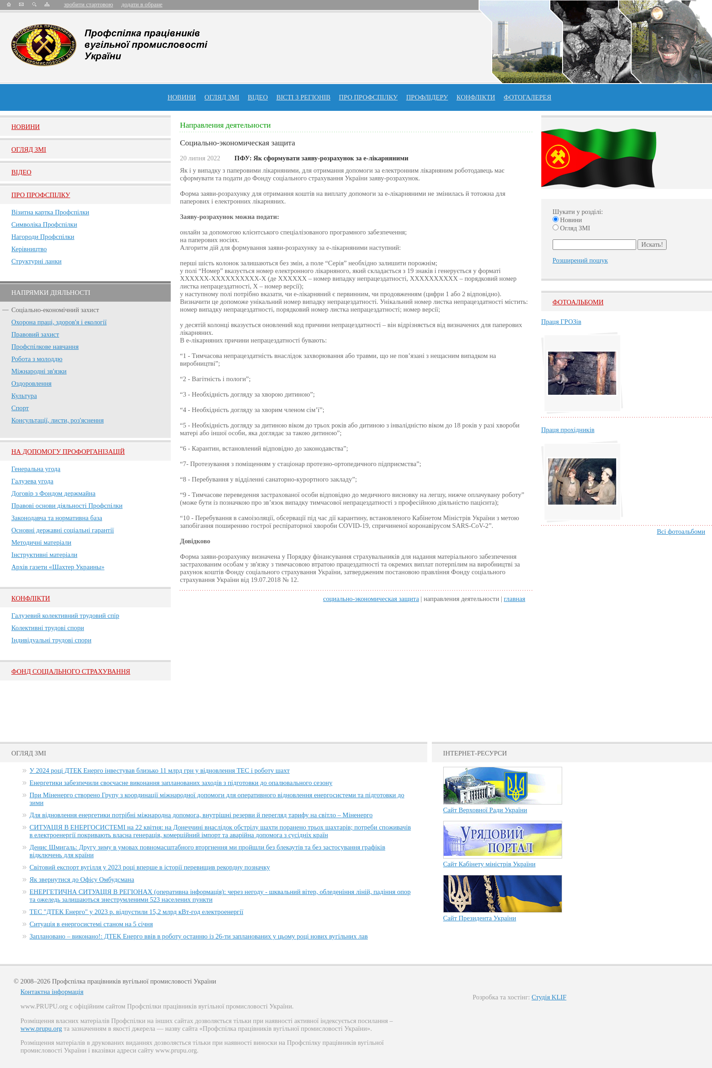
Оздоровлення (31, 383)
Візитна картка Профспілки (50, 212)
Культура (24, 395)
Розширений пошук (580, 260)
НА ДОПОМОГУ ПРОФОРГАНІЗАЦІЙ (68, 451)
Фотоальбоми (578, 302)
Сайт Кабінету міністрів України (489, 864)
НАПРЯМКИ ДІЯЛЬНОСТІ (50, 292)
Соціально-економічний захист (55, 309)
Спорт (20, 408)
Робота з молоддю (36, 359)
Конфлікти (30, 598)
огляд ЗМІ (221, 97)
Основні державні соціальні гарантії (62, 530)
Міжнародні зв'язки (39, 371)
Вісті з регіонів (303, 97)
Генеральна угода (35, 468)
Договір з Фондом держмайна (53, 493)
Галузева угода (32, 481)
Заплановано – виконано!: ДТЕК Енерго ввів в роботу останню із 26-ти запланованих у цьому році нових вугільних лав (199, 936)
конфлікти (475, 97)
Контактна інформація (52, 991)
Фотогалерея (527, 97)
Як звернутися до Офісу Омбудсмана (82, 879)
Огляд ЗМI (28, 149)
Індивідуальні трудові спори (51, 640)
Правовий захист (35, 334)
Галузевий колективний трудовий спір (65, 615)
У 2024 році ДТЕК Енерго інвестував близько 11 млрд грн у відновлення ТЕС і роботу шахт (160, 770)
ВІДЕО (258, 97)
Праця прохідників (567, 429)
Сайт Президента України (479, 918)
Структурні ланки (36, 261)
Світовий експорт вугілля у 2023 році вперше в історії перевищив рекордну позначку (150, 867)
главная (514, 598)
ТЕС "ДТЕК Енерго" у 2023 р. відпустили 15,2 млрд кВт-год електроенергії (136, 911)
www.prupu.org (41, 1028)
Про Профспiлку (40, 195)
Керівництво (29, 249)
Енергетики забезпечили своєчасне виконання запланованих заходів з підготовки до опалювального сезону (181, 782)
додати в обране (141, 4)
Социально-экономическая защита (371, 598)
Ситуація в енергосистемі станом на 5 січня (91, 924)
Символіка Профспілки (44, 224)
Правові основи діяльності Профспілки (67, 505)
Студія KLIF (549, 997)
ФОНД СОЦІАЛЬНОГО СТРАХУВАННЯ (70, 671)
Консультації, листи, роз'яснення (57, 420)
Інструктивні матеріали (44, 554)
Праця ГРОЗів (561, 321)
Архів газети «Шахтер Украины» (57, 567)
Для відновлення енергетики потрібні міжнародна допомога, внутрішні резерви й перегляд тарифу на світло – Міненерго (201, 815)
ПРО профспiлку (368, 97)
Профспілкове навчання (45, 346)
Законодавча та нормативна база (56, 518)
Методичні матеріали (41, 542)
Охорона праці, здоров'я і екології (59, 322)
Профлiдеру (427, 97)
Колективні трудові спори (47, 627)
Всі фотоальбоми (681, 531)
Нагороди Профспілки (42, 236)
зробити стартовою (88, 4)
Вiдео (21, 172)
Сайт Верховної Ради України (485, 810)
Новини (182, 97)
